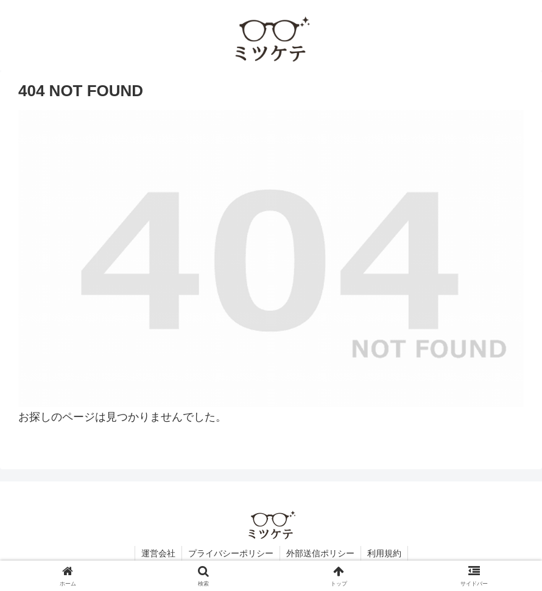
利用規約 (384, 553)
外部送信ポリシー (320, 553)
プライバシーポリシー (230, 553)
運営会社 (158, 553)
